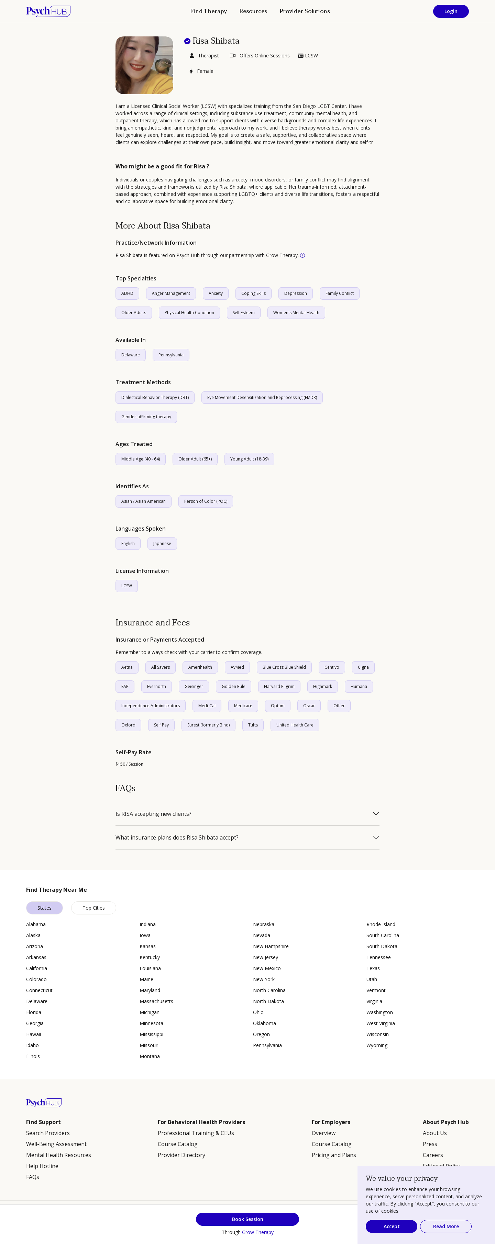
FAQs (32, 1177)
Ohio (258, 1012)
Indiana (148, 924)
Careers (433, 1155)
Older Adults (133, 312)
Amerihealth (200, 667)
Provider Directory (181, 1155)
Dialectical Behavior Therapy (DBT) (155, 397)
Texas (373, 968)
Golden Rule (233, 686)
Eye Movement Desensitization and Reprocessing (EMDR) (262, 397)
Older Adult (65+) (195, 459)
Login (451, 11)
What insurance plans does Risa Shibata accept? (177, 837)
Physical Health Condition (189, 312)
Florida (33, 1012)
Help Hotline (42, 1166)
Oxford (128, 725)
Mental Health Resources (58, 1155)
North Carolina (269, 990)
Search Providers (48, 1133)
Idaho (32, 1045)
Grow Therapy (258, 1232)
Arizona (34, 946)
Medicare (243, 706)
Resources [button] (253, 11)
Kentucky (150, 957)
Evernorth (156, 686)
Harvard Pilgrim (279, 686)
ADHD (127, 293)
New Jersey (265, 957)
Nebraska (263, 924)
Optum (278, 706)
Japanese (162, 543)
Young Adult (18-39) (249, 459)
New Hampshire (271, 946)
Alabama (36, 924)
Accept (392, 1226)
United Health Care (295, 725)
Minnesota (151, 1023)
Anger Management (171, 293)
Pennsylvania (171, 355)
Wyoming (376, 1045)
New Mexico (267, 968)
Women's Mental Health (296, 312)
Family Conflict (340, 293)
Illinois (33, 1056)
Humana (359, 686)
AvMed (237, 667)
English (128, 543)
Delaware (130, 355)
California (36, 968)
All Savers (160, 667)
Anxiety (216, 293)
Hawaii (33, 1034)
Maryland (150, 990)
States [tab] (44, 907)
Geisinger (194, 686)
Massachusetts (156, 1001)
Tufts (253, 725)
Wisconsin (377, 1034)
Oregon (261, 1034)
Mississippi (151, 1034)
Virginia (374, 1001)
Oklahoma (264, 1023)
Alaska (33, 935)
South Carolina (382, 935)
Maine (146, 979)
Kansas (148, 946)
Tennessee (378, 957)
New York (264, 979)
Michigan (150, 1012)
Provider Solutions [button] (304, 11)
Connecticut (39, 990)
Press (430, 1144)
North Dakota (268, 1001)
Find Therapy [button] (208, 11)
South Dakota (381, 946)
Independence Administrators (150, 706)
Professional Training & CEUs (196, 1133)
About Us (435, 1133)
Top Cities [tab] (93, 907)
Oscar (309, 706)
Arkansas (36, 957)
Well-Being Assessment (56, 1144)
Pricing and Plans (334, 1155)
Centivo (331, 667)
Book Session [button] (247, 1219)
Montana (150, 1056)
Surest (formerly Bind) (208, 725)
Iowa (145, 935)
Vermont (376, 990)
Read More (446, 1226)
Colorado (36, 979)
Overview (324, 1133)
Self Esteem (244, 312)
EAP (125, 686)
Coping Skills (253, 293)
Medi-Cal (207, 706)
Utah (371, 979)
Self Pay (161, 725)
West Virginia (380, 1023)
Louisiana (150, 968)
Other (339, 706)
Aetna (127, 667)
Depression (295, 293)
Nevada (261, 935)
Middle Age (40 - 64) (140, 459)
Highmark (322, 686)
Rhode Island (380, 924)
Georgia (35, 1023)
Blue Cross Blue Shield (284, 667)
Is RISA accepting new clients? (153, 813)
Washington (379, 1012)
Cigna (363, 667)
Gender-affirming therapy (146, 417)
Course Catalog (178, 1144)
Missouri (149, 1045)
